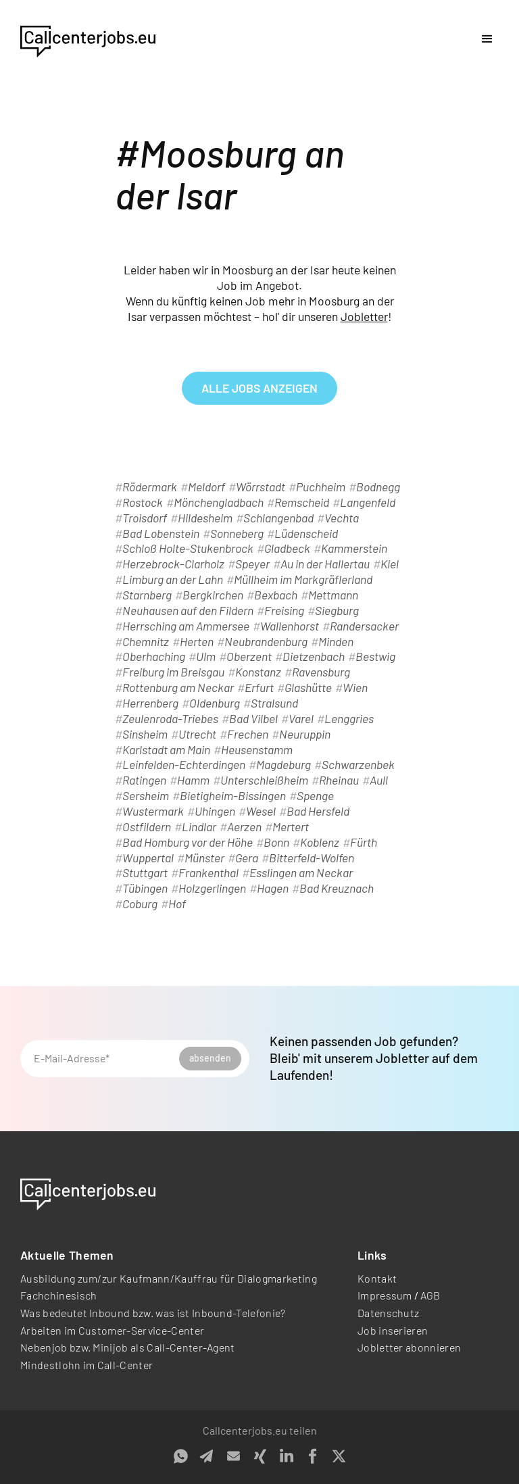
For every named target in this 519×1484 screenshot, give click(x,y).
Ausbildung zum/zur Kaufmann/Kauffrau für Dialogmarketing (168, 1278)
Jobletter (364, 316)
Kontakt (377, 1278)
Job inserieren (392, 1330)
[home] (87, 38)
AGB (430, 1295)
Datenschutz (388, 1312)
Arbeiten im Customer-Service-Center (112, 1330)
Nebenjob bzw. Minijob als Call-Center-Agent (127, 1347)
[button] (487, 39)
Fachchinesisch (58, 1295)
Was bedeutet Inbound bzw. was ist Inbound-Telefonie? (153, 1312)
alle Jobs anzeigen (259, 387)
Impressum (384, 1295)
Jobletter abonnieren (409, 1347)
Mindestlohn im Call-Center (86, 1364)
